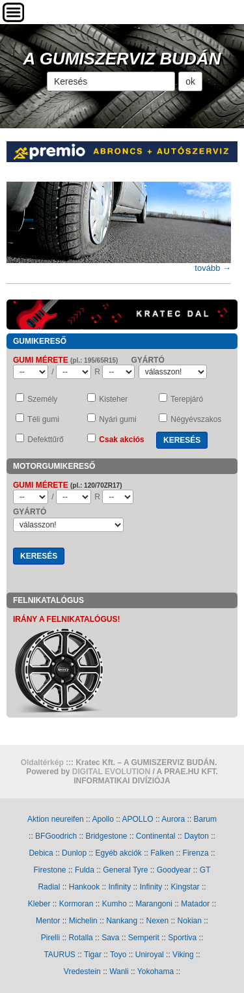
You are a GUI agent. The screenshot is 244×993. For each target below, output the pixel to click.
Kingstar (185, 886)
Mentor (48, 920)
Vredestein (82, 971)
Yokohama (155, 971)
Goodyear (174, 869)
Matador (195, 903)
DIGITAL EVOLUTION (111, 771)
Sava (110, 937)
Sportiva (182, 937)
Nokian (190, 920)
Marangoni (153, 903)
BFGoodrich (56, 836)
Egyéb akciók (118, 853)
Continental (156, 836)
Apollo (102, 819)
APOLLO (138, 819)
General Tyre (125, 869)
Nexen (157, 920)
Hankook (84, 886)
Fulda (84, 869)
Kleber (39, 903)
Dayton (196, 836)
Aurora (173, 819)
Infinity (119, 886)
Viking (182, 954)
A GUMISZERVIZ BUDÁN (122, 58)
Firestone (50, 869)
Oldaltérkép (42, 762)
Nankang (121, 920)
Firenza (196, 853)
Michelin (83, 920)
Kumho (114, 903)
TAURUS (59, 954)
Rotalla (80, 937)
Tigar (93, 954)
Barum (205, 819)
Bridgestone (106, 836)
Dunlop (74, 853)
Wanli (119, 971)
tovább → (213, 268)
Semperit (143, 937)
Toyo (118, 954)
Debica (41, 853)
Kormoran (76, 903)
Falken (162, 853)
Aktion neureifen (55, 819)
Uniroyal (149, 954)
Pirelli (50, 937)
